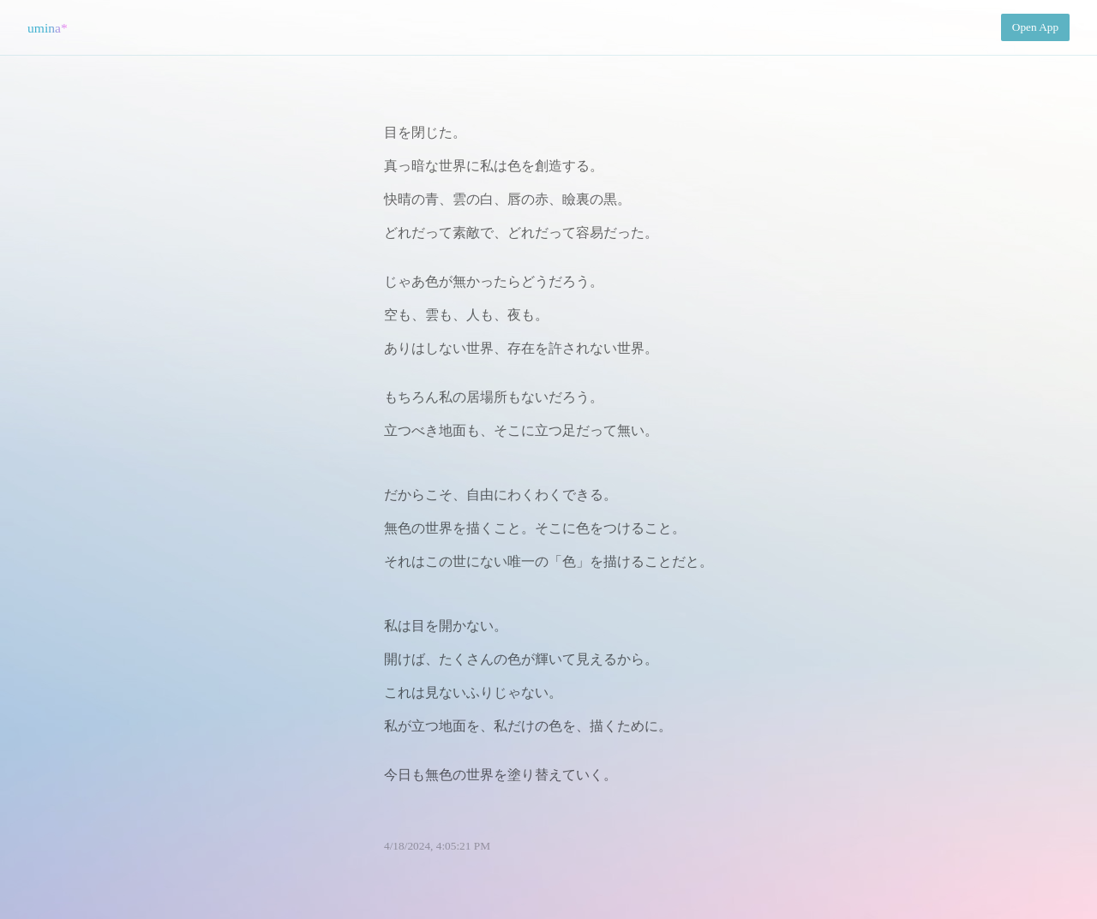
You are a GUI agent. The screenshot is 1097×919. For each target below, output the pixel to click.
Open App (1035, 27)
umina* (47, 28)
